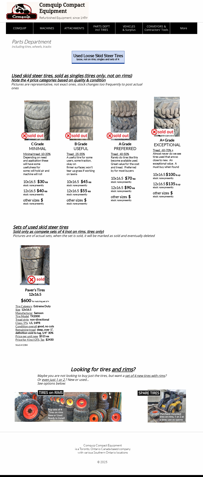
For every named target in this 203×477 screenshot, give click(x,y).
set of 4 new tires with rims (145, 375)
